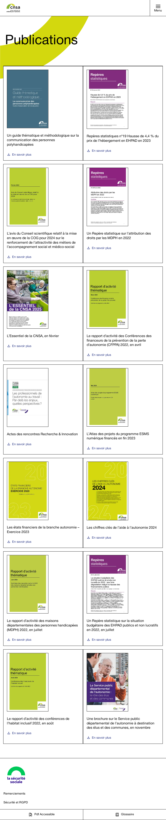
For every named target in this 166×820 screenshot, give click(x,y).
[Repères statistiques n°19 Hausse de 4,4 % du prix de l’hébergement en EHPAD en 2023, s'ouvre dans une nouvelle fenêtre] (123, 113)
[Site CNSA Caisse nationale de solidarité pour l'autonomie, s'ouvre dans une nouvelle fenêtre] (13, 8)
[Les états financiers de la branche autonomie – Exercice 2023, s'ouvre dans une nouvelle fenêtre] (43, 503)
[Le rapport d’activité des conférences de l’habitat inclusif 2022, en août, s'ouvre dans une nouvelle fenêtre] (43, 697)
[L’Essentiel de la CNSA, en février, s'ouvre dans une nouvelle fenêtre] (43, 314)
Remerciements (14, 793)
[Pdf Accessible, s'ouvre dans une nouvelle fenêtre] (41, 814)
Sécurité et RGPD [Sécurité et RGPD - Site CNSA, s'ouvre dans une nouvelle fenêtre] (15, 802)
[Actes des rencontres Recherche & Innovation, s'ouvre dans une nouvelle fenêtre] (43, 409)
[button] (158, 8)
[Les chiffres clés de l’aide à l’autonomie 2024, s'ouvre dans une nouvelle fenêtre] (123, 503)
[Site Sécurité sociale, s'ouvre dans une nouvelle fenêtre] (16, 775)
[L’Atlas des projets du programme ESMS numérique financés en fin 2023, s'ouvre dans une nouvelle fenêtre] (123, 409)
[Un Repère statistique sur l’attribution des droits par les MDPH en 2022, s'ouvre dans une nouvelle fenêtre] (123, 213)
